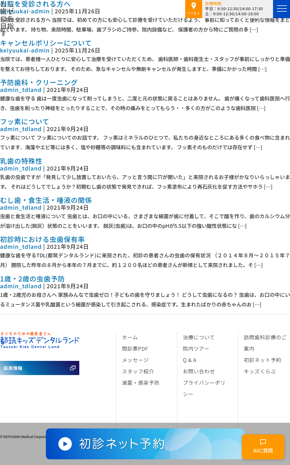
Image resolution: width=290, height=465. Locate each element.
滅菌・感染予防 (141, 382)
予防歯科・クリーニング (39, 82)
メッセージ (135, 359)
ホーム (130, 337)
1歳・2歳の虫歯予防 (32, 278)
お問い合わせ (199, 371)
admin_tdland (21, 89)
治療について (199, 337)
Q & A (190, 359)
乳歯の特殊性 (21, 161)
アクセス (193, 8)
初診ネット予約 (263, 359)
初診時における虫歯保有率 (42, 239)
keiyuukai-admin (25, 11)
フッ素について (24, 121)
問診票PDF (135, 348)
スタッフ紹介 (138, 371)
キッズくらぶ (260, 371)
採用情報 (13, 368)
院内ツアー (196, 348)
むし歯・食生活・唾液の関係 (46, 200)
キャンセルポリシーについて (46, 43)
